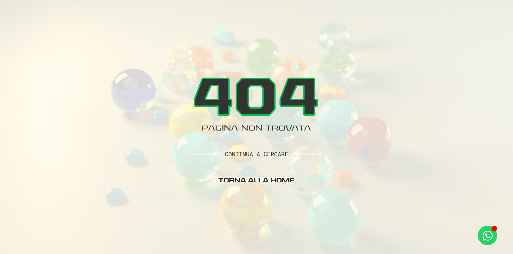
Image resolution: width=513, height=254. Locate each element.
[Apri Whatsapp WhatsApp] (487, 235)
